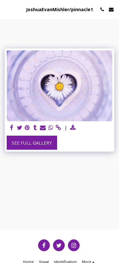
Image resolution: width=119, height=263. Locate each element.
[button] (7, 9)
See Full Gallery (32, 143)
